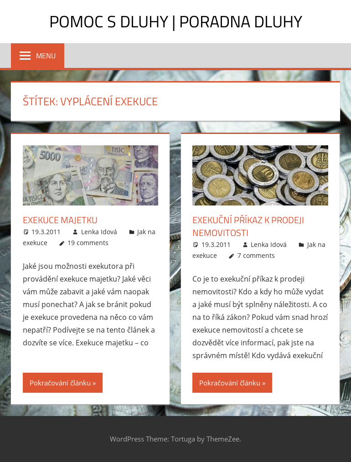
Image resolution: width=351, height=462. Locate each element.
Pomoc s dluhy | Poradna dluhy (175, 21)
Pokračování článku (60, 382)
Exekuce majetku (60, 220)
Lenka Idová (99, 231)
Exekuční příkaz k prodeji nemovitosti (248, 226)
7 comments (256, 255)
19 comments (87, 242)
